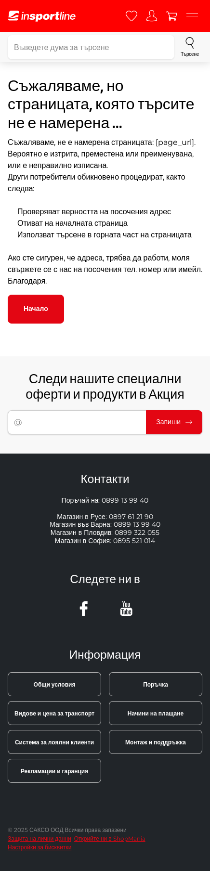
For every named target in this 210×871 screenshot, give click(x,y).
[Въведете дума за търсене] (91, 47)
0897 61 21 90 (131, 516)
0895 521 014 (134, 540)
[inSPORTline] (42, 16)
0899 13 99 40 (125, 500)
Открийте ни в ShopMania (109, 838)
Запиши (174, 421)
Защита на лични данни (39, 838)
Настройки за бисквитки (39, 847)
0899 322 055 (137, 532)
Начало (36, 308)
